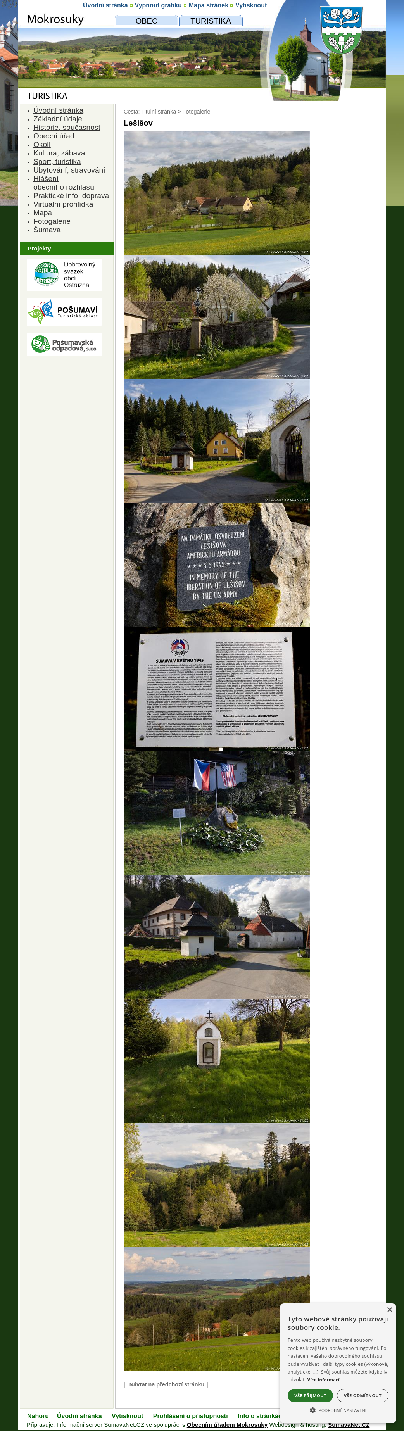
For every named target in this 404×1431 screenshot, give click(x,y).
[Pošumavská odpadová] (64, 354)
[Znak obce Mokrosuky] (64, 75)
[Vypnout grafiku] (158, 5)
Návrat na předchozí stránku (167, 1384)
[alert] (338, 1363)
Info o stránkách (262, 1416)
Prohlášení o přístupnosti (190, 1416)
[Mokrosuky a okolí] (211, 20)
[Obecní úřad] (146, 20)
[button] (338, 1409)
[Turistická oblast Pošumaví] (64, 323)
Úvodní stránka (79, 1416)
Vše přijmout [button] (310, 1395)
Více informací (323, 1380)
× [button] (389, 1310)
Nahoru (38, 1416)
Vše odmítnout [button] (363, 1395)
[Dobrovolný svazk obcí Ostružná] (64, 288)
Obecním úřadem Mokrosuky (227, 1424)
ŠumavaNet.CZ (348, 1424)
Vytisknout (127, 1416)
